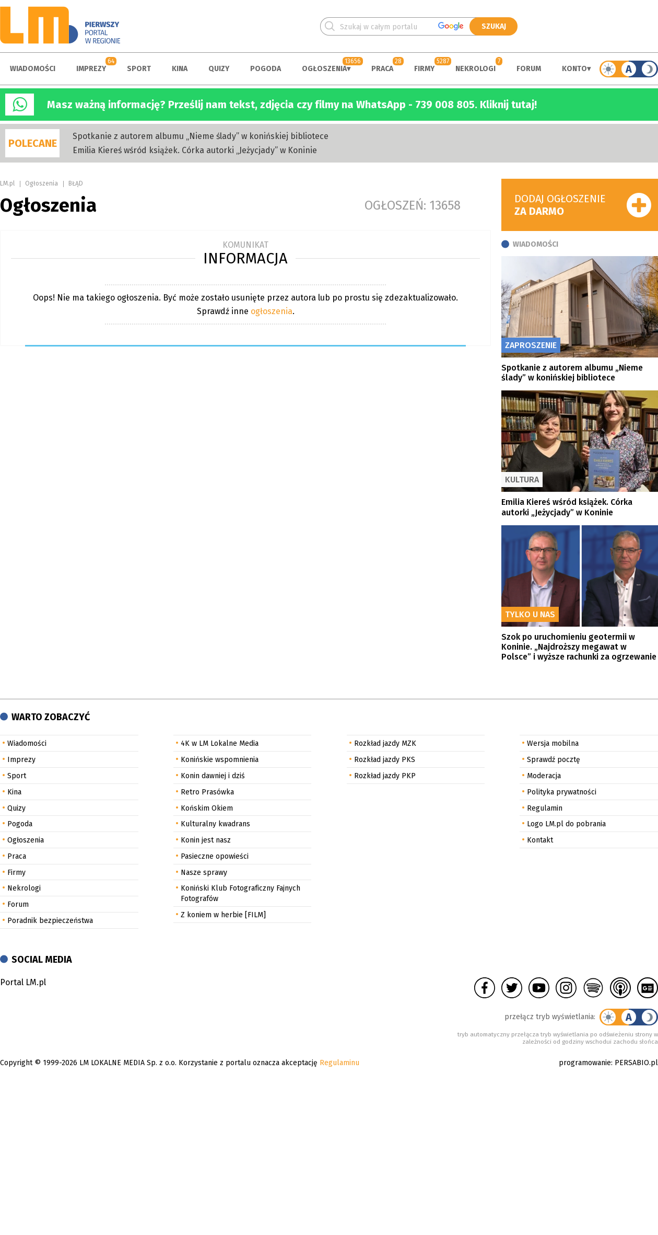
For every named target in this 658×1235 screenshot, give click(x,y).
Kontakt (540, 840)
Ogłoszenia (324, 68)
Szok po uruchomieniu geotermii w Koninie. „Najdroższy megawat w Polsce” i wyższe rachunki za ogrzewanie (578, 647)
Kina (179, 68)
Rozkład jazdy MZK (385, 743)
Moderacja (544, 775)
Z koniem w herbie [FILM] (223, 914)
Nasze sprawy (204, 872)
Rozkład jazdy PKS (384, 759)
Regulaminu (339, 1062)
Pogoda (265, 68)
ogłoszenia (271, 311)
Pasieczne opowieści (215, 856)
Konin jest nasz (206, 840)
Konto (574, 68)
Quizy (218, 68)
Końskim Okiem (207, 808)
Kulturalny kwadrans (215, 824)
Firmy (424, 68)
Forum (528, 68)
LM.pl (7, 183)
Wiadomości (32, 68)
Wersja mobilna (553, 743)
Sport (139, 68)
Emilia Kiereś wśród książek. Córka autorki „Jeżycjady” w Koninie (195, 150)
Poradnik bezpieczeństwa (50, 920)
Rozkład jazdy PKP (385, 775)
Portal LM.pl (23, 982)
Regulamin (544, 808)
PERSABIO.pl (636, 1062)
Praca (382, 68)
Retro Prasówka (207, 792)
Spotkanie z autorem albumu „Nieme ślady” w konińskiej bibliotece (200, 136)
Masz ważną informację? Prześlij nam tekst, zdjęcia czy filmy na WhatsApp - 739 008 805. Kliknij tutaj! (292, 104)
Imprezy (91, 68)
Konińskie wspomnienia (219, 759)
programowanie (585, 1062)
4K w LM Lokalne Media (219, 743)
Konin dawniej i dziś (213, 775)
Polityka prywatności (561, 792)
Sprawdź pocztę (553, 759)
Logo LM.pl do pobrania (566, 824)
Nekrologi (475, 68)
